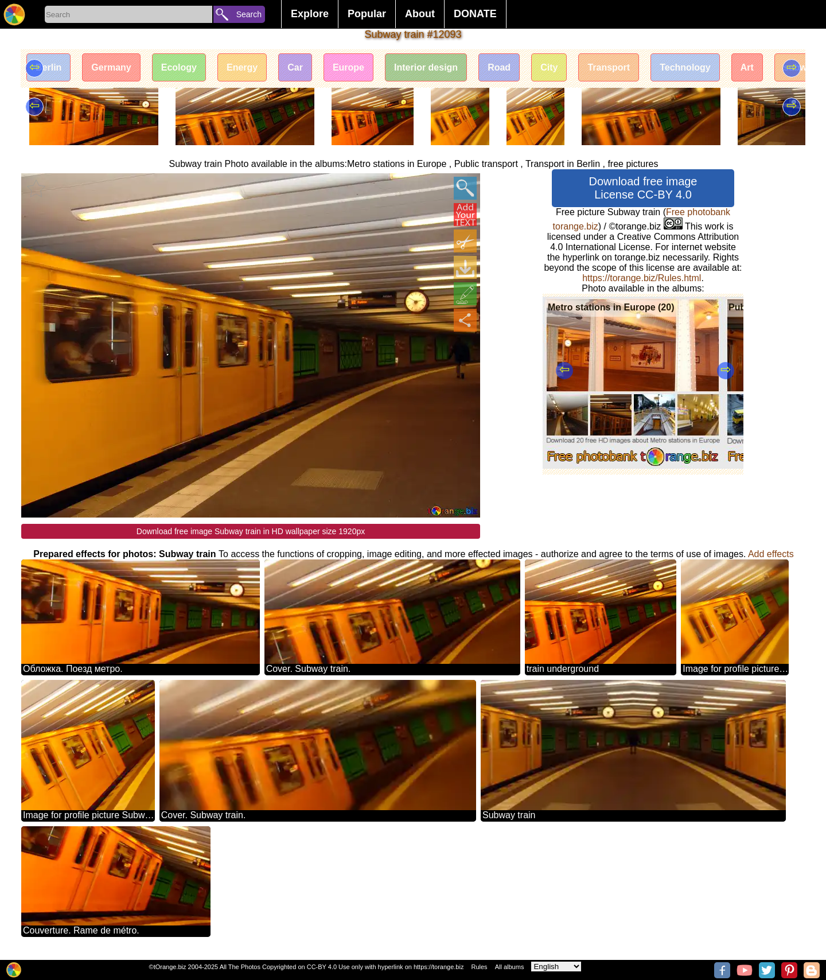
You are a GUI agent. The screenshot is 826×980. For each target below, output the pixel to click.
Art (747, 67)
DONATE (475, 14)
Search (249, 14)
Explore (310, 14)
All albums (509, 966)
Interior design (426, 67)
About (420, 14)
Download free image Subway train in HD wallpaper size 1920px (251, 531)
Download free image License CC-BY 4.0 (643, 188)
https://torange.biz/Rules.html (641, 278)
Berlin (48, 67)
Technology (685, 67)
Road (499, 67)
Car (295, 67)
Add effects (771, 554)
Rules (479, 966)
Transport (608, 67)
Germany (111, 67)
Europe (348, 67)
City (549, 67)
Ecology (179, 67)
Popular (367, 14)
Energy (242, 67)
